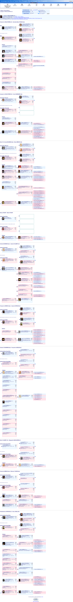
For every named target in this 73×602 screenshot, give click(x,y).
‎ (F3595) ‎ (17, 61)
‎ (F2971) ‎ (17, 172)
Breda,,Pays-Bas (26, 17)
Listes (36, 5)
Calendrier (43, 5)
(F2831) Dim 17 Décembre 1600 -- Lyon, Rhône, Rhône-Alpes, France (8, 153)
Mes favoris (70, 2)
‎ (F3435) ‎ (17, 300)
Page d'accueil (15, 5)
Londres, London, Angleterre (19, 16)
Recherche (58, 5)
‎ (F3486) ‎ (17, 238)
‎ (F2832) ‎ (17, 269)
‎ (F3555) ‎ (17, 291)
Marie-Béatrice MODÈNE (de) (18, 18)
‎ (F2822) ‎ (18, 373)
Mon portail (22, 5)
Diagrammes (29, 5)
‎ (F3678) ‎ (17, 124)
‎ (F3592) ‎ (17, 52)
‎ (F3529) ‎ (18, 397)
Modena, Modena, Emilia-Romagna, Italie (36, 18)
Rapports (51, 5)
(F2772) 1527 (2, 451)
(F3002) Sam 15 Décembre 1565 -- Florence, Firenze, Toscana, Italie (8, 317)
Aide (65, 5)
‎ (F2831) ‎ (17, 280)
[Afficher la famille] (21, 17)
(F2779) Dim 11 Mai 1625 (3, 33)
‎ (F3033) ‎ (17, 188)
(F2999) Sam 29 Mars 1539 (4, 482)
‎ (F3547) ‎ (17, 274)
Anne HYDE (16, 17)
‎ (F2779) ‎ (17, 203)
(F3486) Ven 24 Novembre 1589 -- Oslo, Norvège (6, 105)
